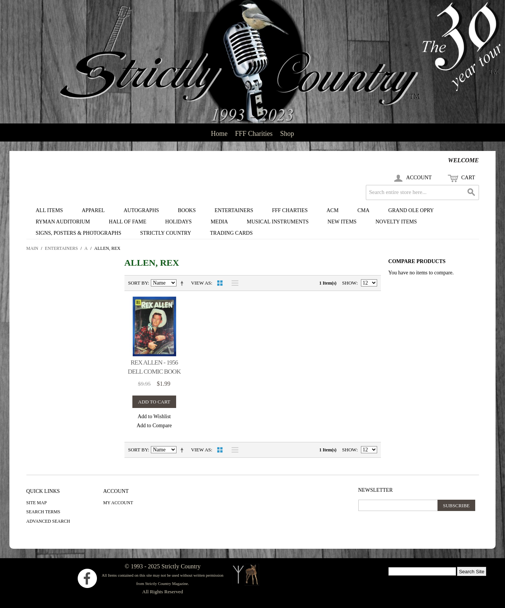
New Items (341, 222)
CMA (364, 210)
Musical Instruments (278, 222)
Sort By (138, 283)
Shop (287, 133)
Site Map (36, 502)
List (233, 283)
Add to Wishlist (154, 416)
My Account (118, 502)
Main (32, 248)
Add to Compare (154, 425)
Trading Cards (231, 233)
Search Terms (43, 511)
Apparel (93, 210)
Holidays (178, 222)
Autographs (141, 210)
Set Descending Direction (183, 283)
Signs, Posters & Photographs (78, 233)
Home (219, 133)
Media (219, 222)
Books (187, 210)
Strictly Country (165, 233)
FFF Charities (254, 133)
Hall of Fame (128, 222)
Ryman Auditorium (63, 222)
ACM (333, 210)
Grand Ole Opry (411, 210)
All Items (49, 210)
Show (349, 283)
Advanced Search (48, 521)
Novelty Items (396, 222)
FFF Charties (289, 210)
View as (201, 283)
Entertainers (234, 210)
